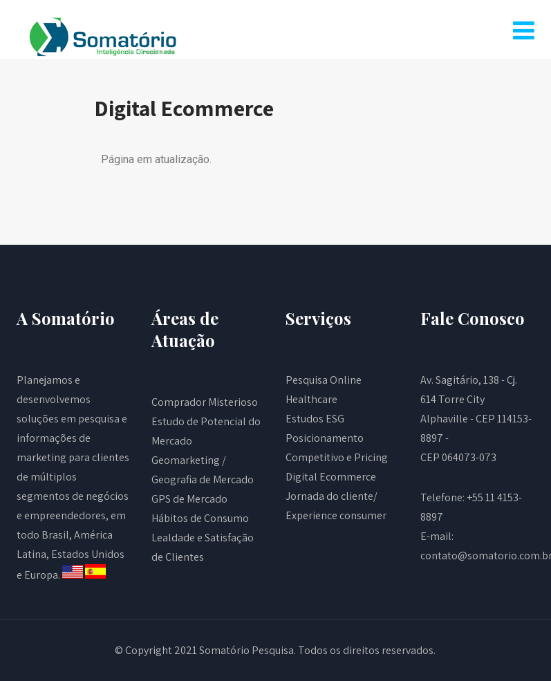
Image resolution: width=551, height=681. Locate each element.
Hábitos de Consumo (200, 518)
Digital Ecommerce (331, 476)
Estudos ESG (315, 418)
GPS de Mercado (189, 499)
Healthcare (311, 399)
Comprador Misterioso (204, 402)
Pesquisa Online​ (324, 380)
